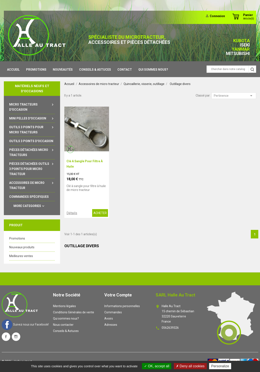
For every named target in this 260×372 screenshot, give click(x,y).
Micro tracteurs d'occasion (32, 106)
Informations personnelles (122, 306)
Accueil (13, 69)
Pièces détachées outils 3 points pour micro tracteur (32, 168)
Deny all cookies (190, 366)
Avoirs (108, 318)
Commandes (113, 312)
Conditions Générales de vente (73, 312)
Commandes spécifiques (29, 196)
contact (124, 69)
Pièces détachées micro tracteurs (32, 152)
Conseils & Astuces (95, 69)
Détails (71, 213)
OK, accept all (156, 366)
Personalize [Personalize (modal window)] (220, 366)
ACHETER (100, 213)
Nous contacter (63, 324)
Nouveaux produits (21, 247)
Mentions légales (64, 306)
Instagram (16, 337)
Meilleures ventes (21, 256)
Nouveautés (63, 69)
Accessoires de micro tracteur (32, 185)
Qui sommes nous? (153, 69)
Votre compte (118, 295)
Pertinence (234, 95)
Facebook (6, 337)
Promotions (36, 69)
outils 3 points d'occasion (31, 141)
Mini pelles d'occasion (32, 118)
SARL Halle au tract (175, 295)
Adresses (110, 324)
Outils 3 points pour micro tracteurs (32, 129)
